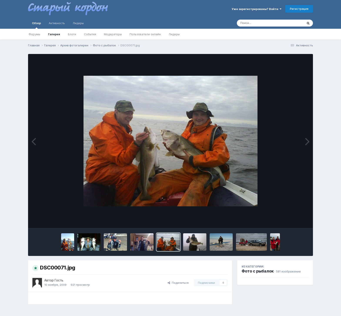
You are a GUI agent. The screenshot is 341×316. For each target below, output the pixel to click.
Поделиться (178, 282)
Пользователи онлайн (145, 34)
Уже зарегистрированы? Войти (256, 9)
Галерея (54, 34)
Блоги (72, 34)
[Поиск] (262, 23)
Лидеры (174, 34)
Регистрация (299, 8)
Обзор (36, 25)
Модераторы (113, 34)
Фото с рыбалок (258, 271)
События (90, 34)
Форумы (34, 34)
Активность (57, 23)
